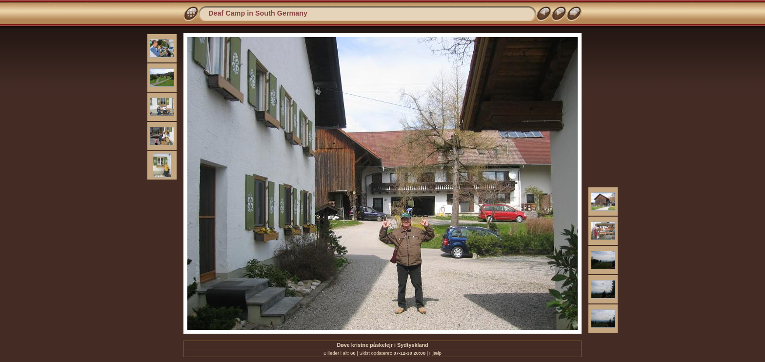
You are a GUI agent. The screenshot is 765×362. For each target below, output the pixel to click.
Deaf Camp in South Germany (257, 13)
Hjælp (435, 353)
